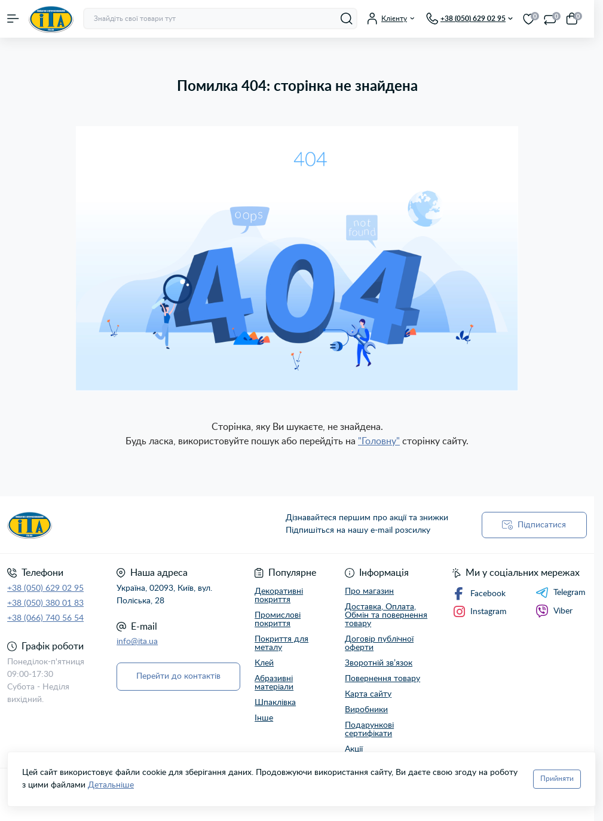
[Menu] (13, 18)
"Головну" (379, 441)
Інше (264, 718)
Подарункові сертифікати (369, 729)
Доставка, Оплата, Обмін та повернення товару (386, 615)
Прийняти (557, 778)
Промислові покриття (278, 619)
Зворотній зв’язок (378, 663)
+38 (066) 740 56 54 (45, 618)
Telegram (560, 592)
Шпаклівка (275, 702)
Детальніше (111, 785)
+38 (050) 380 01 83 (45, 603)
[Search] (347, 19)
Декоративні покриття (279, 595)
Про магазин (369, 591)
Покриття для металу (281, 643)
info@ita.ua (137, 641)
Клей (264, 663)
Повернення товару (382, 678)
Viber (554, 611)
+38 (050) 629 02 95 (45, 588)
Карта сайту (368, 694)
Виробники (366, 710)
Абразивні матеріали (274, 682)
